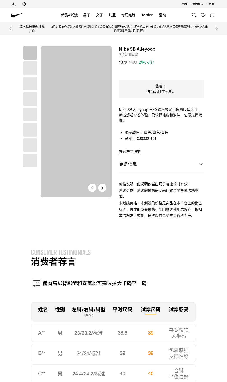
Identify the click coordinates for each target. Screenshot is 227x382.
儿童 (112, 14)
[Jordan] (13, 4)
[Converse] (24, 4)
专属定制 (128, 14)
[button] (30, 68)
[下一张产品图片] (102, 126)
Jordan (147, 14)
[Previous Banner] (10, 28)
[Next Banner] (216, 28)
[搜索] (194, 15)
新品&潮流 (69, 14)
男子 (86, 14)
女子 (99, 14)
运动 (162, 14)
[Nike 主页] (17, 15)
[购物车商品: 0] (212, 15)
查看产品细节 (130, 151)
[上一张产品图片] (92, 126)
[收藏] (203, 15)
